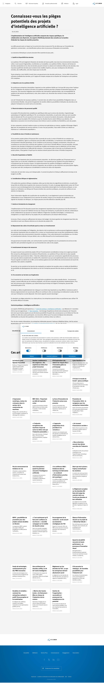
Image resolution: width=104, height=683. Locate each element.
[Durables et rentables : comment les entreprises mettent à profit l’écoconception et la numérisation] (20, 600)
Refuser (32, 356)
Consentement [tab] (31, 331)
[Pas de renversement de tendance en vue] (20, 472)
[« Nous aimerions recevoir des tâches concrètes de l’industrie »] (80, 450)
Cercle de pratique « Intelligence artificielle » (49, 309)
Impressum (33, 677)
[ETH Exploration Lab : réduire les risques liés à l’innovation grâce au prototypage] (60, 368)
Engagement (65, 653)
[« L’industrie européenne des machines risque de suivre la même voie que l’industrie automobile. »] (40, 432)
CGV (66, 677)
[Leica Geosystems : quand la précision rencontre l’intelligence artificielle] (40, 474)
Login (75, 3)
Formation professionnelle (49, 3)
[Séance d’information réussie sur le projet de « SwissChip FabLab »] (80, 524)
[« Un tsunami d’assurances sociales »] (80, 428)
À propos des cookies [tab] (73, 331)
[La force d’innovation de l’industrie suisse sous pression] (60, 406)
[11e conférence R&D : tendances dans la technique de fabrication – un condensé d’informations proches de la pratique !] (60, 476)
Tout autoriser (72, 356)
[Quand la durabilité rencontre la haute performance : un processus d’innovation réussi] (80, 549)
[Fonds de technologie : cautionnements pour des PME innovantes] (20, 572)
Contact (69, 677)
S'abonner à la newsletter (52, 668)
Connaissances (55, 653)
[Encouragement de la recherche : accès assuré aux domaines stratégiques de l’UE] (60, 525)
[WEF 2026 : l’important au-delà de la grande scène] (40, 406)
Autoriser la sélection (52, 356)
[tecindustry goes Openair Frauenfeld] (20, 366)
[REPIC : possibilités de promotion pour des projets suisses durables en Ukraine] (20, 525)
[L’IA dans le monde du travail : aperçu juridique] (80, 384)
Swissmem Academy (31, 3)
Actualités (26, 653)
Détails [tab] (52, 331)
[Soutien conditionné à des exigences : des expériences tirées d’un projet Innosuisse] (40, 368)
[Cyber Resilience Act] (80, 365)
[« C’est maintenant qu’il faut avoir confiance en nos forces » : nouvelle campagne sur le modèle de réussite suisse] (40, 526)
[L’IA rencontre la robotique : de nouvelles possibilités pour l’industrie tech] (80, 574)
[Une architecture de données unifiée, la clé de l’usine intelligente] (40, 573)
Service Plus (44, 653)
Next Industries (34, 311)
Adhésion (65, 3)
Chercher (18, 3)
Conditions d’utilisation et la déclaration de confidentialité (50, 677)
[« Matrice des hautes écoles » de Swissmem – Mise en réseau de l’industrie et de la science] (40, 600)
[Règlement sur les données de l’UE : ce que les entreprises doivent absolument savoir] (60, 573)
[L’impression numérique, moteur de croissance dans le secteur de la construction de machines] (20, 408)
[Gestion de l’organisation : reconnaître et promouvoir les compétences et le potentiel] (60, 601)
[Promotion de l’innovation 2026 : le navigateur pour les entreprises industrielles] (80, 407)
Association (76, 653)
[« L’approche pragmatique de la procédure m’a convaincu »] (60, 431)
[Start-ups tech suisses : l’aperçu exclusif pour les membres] (80, 473)
